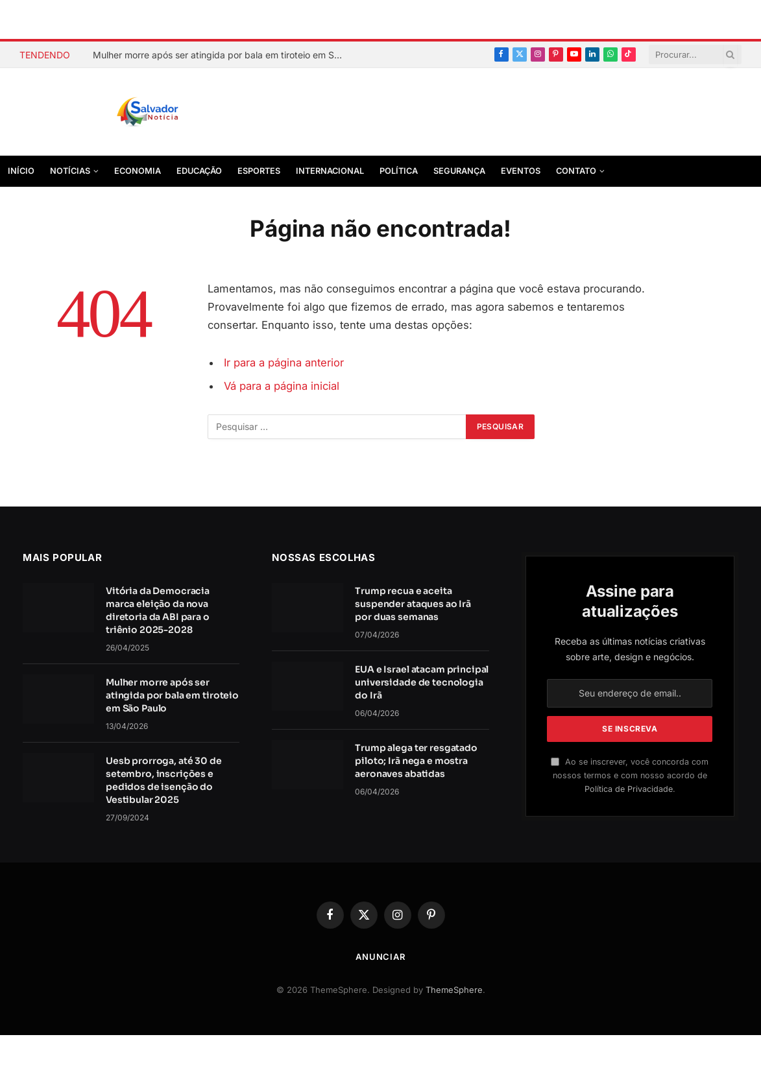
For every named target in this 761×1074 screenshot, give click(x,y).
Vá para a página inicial (281, 385)
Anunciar (380, 956)
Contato (576, 171)
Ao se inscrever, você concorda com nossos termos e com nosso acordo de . (629, 775)
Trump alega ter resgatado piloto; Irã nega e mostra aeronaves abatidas (416, 761)
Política (399, 171)
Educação (199, 171)
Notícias (70, 171)
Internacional (330, 171)
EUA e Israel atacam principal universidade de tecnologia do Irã (422, 682)
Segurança (459, 171)
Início (21, 171)
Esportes (258, 171)
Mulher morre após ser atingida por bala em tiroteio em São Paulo (222, 54)
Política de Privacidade (629, 789)
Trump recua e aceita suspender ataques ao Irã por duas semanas (413, 604)
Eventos (520, 171)
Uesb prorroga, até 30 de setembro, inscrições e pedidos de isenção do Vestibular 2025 (164, 780)
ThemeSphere (454, 989)
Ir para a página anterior (284, 362)
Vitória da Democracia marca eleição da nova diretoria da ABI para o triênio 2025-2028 (158, 610)
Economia (137, 171)
